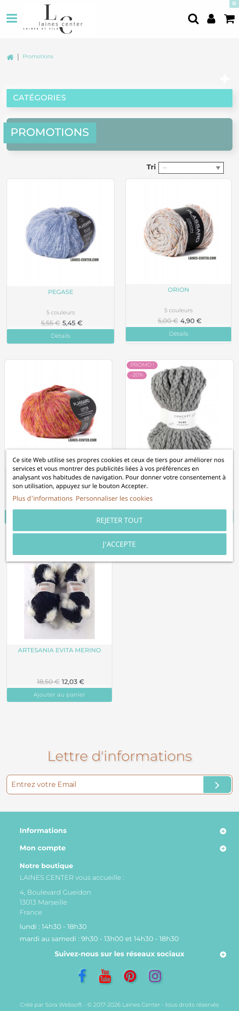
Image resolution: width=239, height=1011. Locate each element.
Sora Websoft (63, 1004)
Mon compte (43, 848)
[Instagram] (154, 976)
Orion (178, 290)
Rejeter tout (119, 520)
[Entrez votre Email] (119, 784)
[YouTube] (104, 976)
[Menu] (12, 18)
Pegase (60, 292)
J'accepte (119, 544)
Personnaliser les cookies (114, 498)
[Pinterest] (130, 976)
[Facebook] (81, 976)
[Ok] (217, 784)
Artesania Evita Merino (59, 650)
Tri (151, 167)
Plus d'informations (43, 498)
